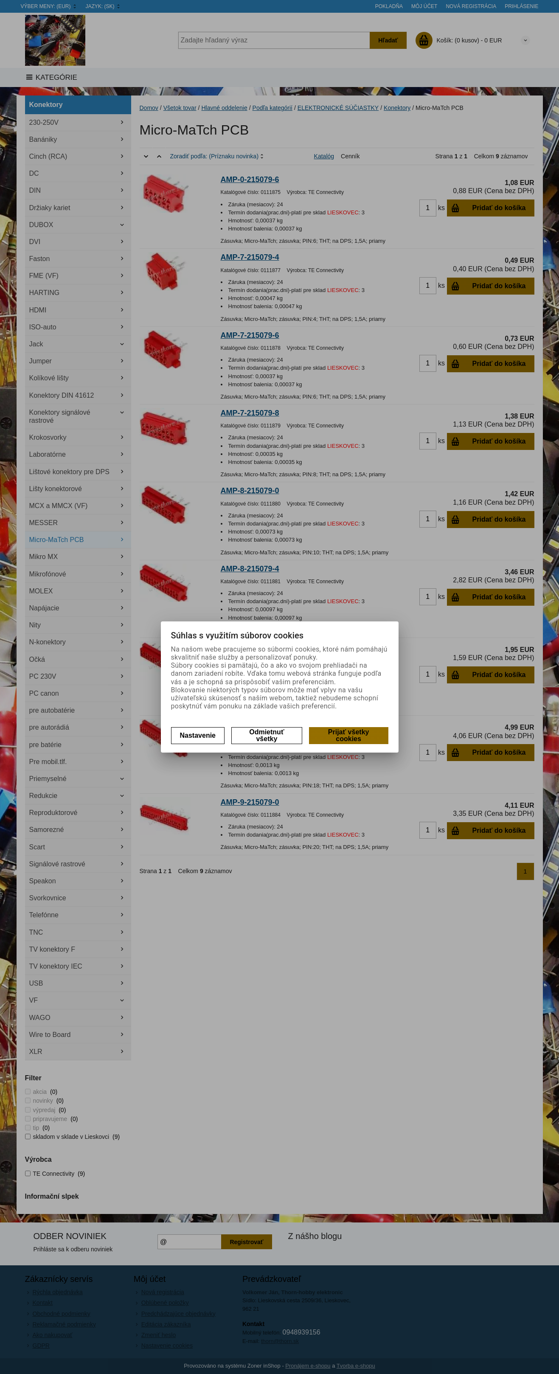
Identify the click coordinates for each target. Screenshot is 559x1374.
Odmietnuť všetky (266, 735)
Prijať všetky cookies (348, 735)
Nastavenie (198, 735)
